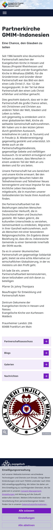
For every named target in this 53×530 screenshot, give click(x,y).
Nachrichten (11, 375)
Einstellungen (26, 518)
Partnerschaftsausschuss (18, 341)
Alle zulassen (26, 510)
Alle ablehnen (26, 525)
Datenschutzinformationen (34, 504)
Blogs (7, 352)
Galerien (9, 364)
